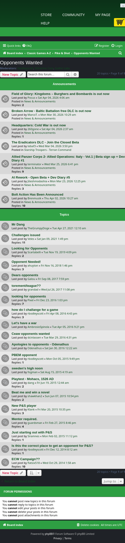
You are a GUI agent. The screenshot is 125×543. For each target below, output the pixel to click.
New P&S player (24, 405)
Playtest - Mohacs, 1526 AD (33, 379)
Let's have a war (24, 323)
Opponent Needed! (26, 262)
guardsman (35, 423)
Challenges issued (26, 235)
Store (46, 14)
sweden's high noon (27, 368)
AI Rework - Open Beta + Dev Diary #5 (41, 177)
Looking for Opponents (30, 248)
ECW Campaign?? (26, 459)
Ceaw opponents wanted (31, 334)
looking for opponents (29, 296)
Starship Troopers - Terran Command (47, 150)
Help (45, 23)
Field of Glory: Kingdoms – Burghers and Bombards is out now (60, 94)
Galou (31, 279)
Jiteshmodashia (37, 181)
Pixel (31, 300)
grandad (33, 289)
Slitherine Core (44, 68)
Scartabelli (34, 252)
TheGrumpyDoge (39, 228)
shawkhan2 (35, 396)
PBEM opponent (24, 355)
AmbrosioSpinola (38, 327)
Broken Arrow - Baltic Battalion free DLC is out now (51, 111)
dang (31, 383)
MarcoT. (33, 114)
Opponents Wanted (21, 62)
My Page (102, 14)
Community (73, 14)
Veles (31, 239)
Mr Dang (18, 224)
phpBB (49, 534)
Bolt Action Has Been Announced (37, 194)
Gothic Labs (62, 68)
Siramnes (34, 436)
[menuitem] (27, 46)
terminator (35, 164)
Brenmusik (35, 198)
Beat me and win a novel (30, 392)
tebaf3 (32, 146)
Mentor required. (24, 419)
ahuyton (33, 265)
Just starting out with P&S (32, 432)
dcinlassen (34, 337)
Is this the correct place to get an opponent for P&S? (52, 446)
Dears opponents (25, 275)
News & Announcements (40, 101)
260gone (33, 129)
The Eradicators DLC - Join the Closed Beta (45, 142)
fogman (33, 372)
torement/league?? (26, 286)
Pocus (31, 97)
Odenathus (35, 348)
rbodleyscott (25, 68)
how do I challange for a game (35, 310)
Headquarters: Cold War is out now (39, 125)
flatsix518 (34, 463)
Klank (31, 409)
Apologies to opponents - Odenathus (40, 344)
